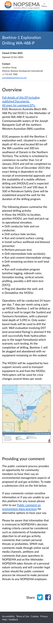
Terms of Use (22, 616)
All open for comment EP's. (19, 105)
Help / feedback (10, 619)
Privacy (44, 616)
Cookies (35, 616)
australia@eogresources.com (14, 77)
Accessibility (8, 616)
